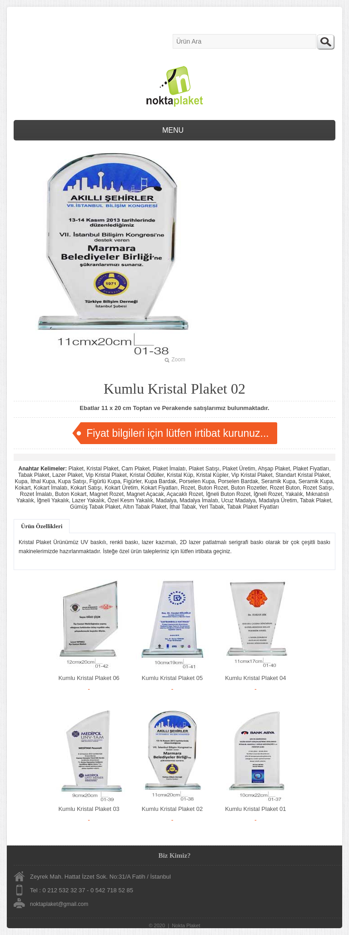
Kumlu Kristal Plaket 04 (255, 678)
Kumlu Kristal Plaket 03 (88, 808)
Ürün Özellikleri (41, 526)
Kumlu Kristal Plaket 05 (172, 678)
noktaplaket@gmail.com (59, 904)
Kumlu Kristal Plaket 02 (172, 808)
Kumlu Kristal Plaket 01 (255, 808)
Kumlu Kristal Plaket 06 (88, 678)
